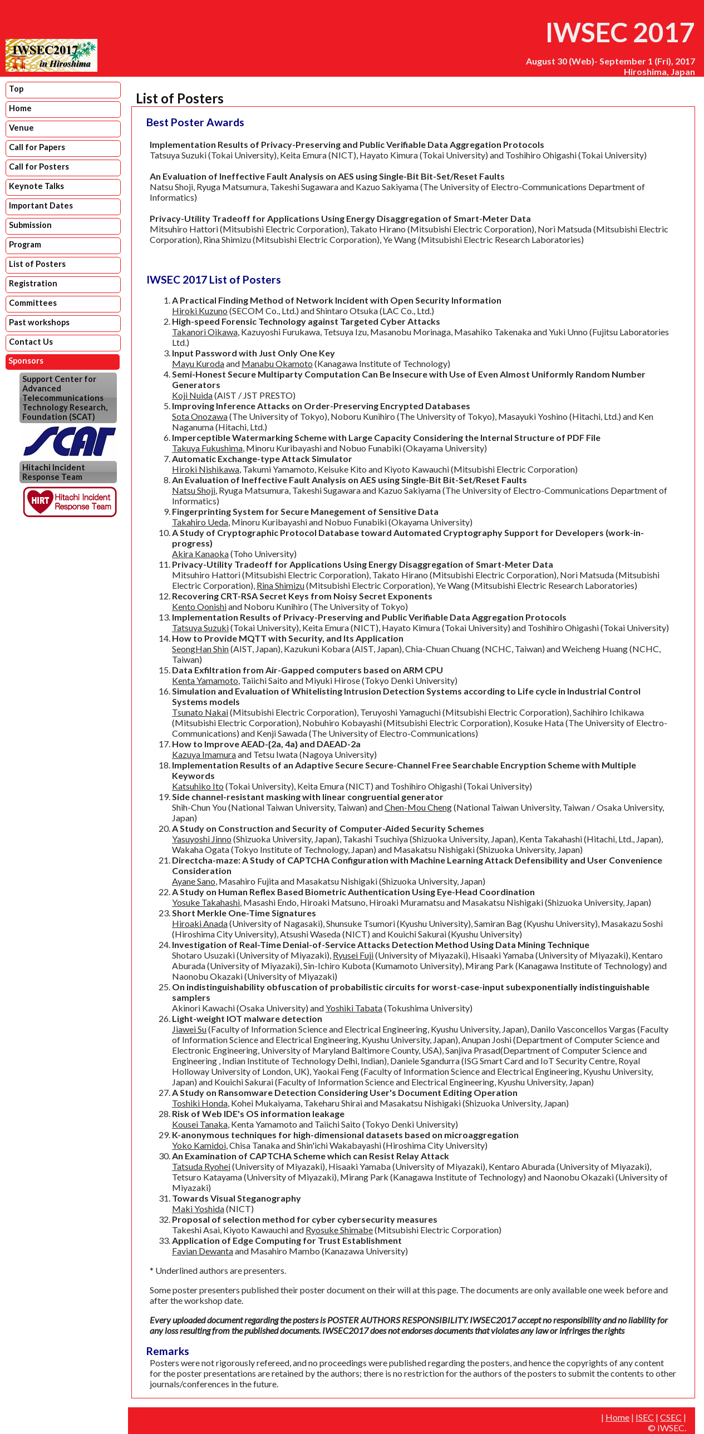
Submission (30, 225)
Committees (33, 302)
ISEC (645, 1417)
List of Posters (37, 264)
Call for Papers (37, 147)
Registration (33, 283)
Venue (21, 127)
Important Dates (41, 205)
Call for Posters (39, 166)
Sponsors (25, 360)
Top (16, 88)
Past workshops (39, 322)
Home (20, 108)
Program (25, 244)
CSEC (671, 1417)
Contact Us (31, 341)
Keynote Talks (36, 186)
